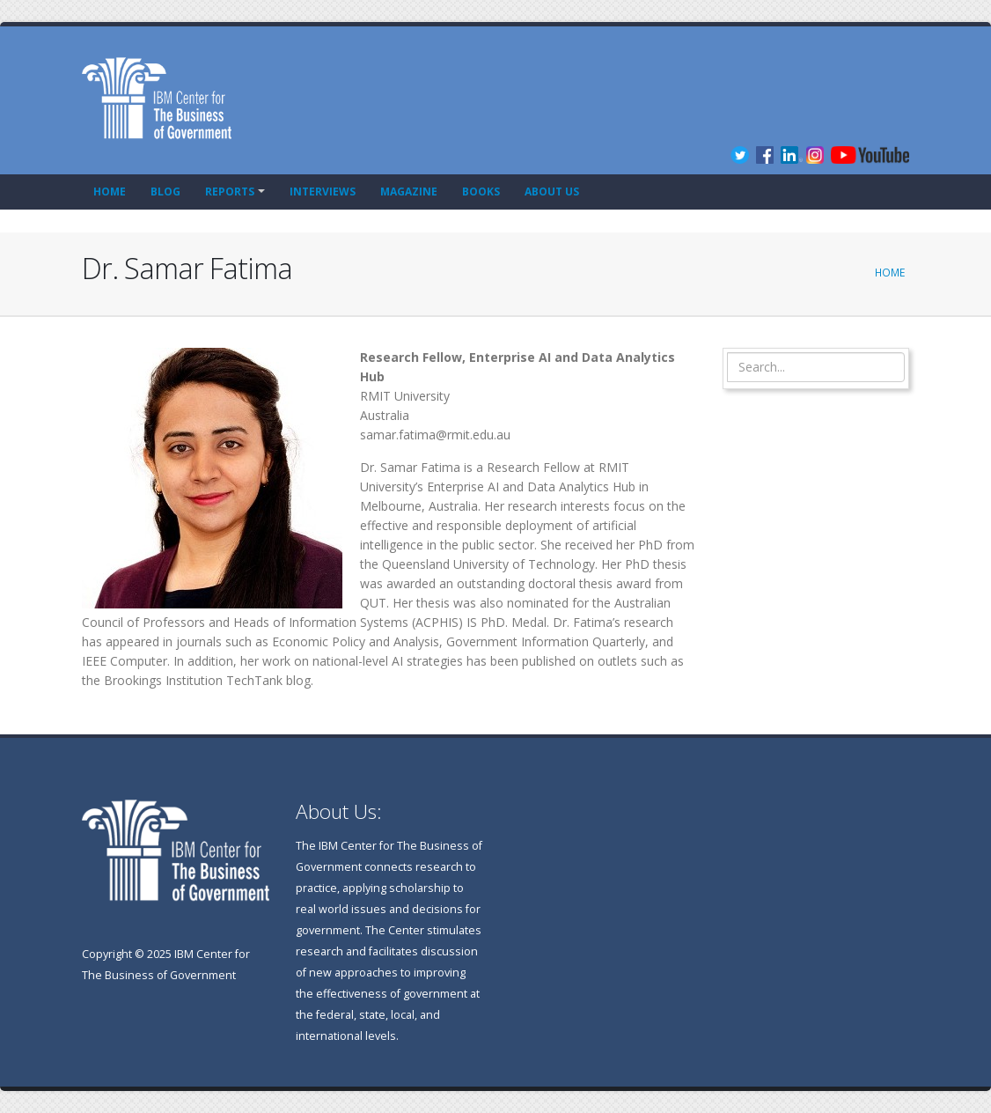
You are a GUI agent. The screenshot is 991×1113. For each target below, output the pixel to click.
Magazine (408, 191)
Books (481, 191)
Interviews (323, 191)
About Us (552, 191)
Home (109, 191)
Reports (229, 191)
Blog (165, 191)
